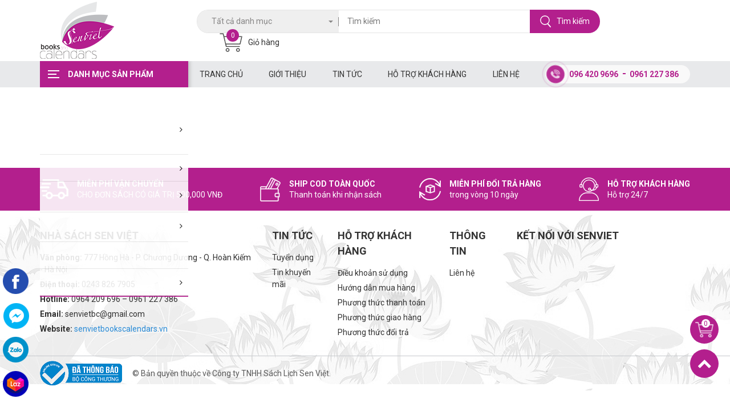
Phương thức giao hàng (379, 317)
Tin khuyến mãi (291, 278)
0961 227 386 (654, 74)
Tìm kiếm (565, 21)
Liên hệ (506, 74)
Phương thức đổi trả (373, 332)
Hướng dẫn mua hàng (376, 287)
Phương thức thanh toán (381, 302)
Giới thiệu (287, 74)
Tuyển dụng (293, 257)
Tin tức (347, 74)
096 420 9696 (593, 74)
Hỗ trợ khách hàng (427, 74)
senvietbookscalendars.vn (121, 328)
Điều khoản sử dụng (373, 272)
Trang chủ (221, 74)
